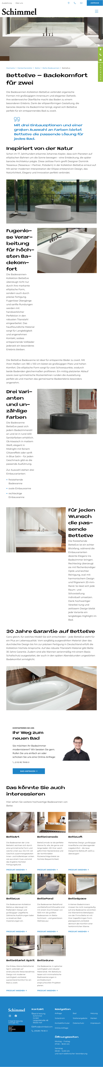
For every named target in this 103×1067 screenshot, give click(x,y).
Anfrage (58, 1013)
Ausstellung (7, 3)
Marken (93, 1018)
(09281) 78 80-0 (75, 3)
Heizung (94, 1013)
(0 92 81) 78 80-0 (22, 762)
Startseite (10, 68)
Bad (74, 1013)
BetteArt (12, 837)
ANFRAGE (95, 3)
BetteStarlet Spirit (20, 960)
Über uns (19, 3)
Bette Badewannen (51, 68)
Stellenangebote (80, 1018)
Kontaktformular (62, 1023)
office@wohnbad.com (81, 3)
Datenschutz (78, 1023)
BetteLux (13, 899)
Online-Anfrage (61, 1028)
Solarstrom (60, 1018)
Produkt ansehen (15, 870)
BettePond (45, 899)
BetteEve (66, 68)
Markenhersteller (24, 68)
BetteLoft (75, 837)
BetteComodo (47, 837)
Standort (68, 3)
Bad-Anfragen (27, 771)
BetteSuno (45, 960)
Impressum (95, 1023)
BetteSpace (77, 899)
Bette (37, 68)
